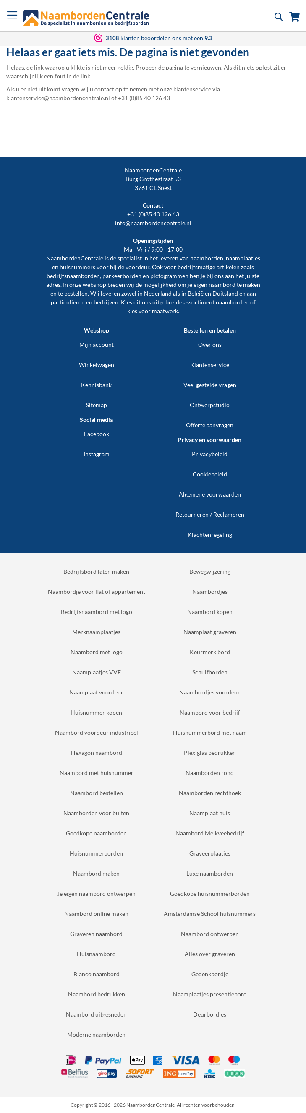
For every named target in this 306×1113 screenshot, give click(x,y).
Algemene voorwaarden (210, 494)
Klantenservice (209, 364)
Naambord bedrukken (96, 994)
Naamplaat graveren (209, 631)
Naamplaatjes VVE (96, 672)
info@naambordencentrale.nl (153, 222)
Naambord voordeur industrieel (96, 732)
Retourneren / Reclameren (209, 514)
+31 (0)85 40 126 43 (153, 214)
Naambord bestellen (96, 792)
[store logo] (86, 18)
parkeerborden (121, 275)
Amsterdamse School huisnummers (210, 913)
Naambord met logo (97, 651)
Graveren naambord (96, 933)
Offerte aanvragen (209, 425)
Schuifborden (210, 672)
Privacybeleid (210, 454)
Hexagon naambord (96, 752)
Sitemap (96, 404)
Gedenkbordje (209, 974)
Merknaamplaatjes (96, 631)
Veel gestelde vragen (209, 384)
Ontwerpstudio (210, 404)
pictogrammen (169, 275)
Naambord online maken (96, 913)
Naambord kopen (210, 611)
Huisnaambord (96, 953)
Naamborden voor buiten (96, 813)
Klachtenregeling (210, 534)
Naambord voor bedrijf (210, 712)
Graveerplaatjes (209, 853)
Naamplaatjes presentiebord (210, 994)
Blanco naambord (96, 974)
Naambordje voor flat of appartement (96, 591)
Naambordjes (210, 591)
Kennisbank (96, 384)
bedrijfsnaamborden (73, 275)
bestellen (76, 293)
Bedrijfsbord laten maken (96, 571)
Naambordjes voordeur (209, 692)
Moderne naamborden (96, 1034)
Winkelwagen (96, 364)
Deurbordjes (209, 1014)
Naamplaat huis (209, 813)
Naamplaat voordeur (96, 692)
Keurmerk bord (210, 651)
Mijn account (96, 344)
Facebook (96, 433)
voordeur (137, 266)
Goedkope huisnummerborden (210, 893)
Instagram (97, 454)
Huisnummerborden (96, 853)
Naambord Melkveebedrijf (209, 833)
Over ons (210, 344)
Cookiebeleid (210, 474)
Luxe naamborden (209, 873)
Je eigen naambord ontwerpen (96, 893)
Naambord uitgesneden (96, 1014)
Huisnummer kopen (96, 712)
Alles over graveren (210, 953)
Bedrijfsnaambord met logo (96, 611)
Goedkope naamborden (96, 833)
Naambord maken (96, 873)
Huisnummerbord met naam (210, 732)
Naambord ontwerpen (210, 933)
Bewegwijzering (209, 571)
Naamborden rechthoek (210, 792)
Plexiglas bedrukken (210, 752)
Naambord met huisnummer (96, 772)
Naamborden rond (210, 772)
